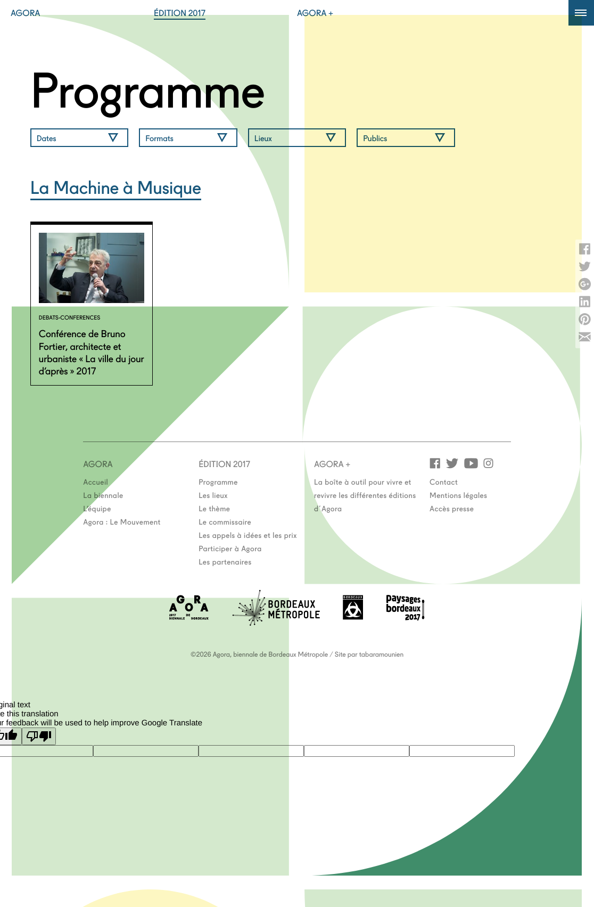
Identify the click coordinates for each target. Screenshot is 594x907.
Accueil (95, 481)
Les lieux (213, 494)
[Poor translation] (39, 736)
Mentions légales (458, 494)
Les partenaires (225, 561)
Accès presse (452, 508)
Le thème (214, 508)
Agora (25, 13)
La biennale (103, 494)
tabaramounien (381, 654)
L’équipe (97, 508)
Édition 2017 (179, 13)
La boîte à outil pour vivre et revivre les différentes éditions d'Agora (365, 494)
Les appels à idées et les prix (248, 534)
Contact (444, 481)
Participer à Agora (230, 548)
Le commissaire (225, 521)
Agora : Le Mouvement (122, 521)
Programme (147, 86)
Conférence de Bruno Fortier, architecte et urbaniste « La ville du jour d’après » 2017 (91, 351)
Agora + (315, 13)
